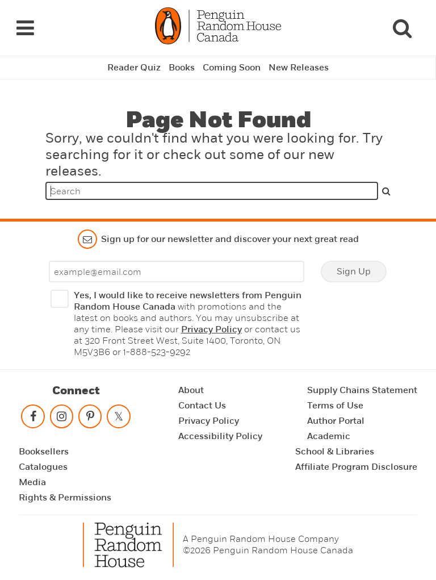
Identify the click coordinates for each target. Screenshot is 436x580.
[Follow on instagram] (61, 419)
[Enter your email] (176, 271)
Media (32, 482)
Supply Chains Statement (362, 390)
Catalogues (43, 467)
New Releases (299, 67)
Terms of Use (335, 405)
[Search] (402, 28)
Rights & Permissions (65, 497)
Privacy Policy (211, 329)
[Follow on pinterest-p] (90, 419)
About (191, 390)
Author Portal (335, 421)
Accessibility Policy (220, 436)
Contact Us (202, 405)
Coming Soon (232, 67)
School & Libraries (334, 451)
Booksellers (44, 451)
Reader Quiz (134, 67)
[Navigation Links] (25, 28)
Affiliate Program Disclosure (356, 467)
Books (182, 67)
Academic (328, 436)
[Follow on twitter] (118, 419)
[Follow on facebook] (33, 419)
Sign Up (354, 271)
